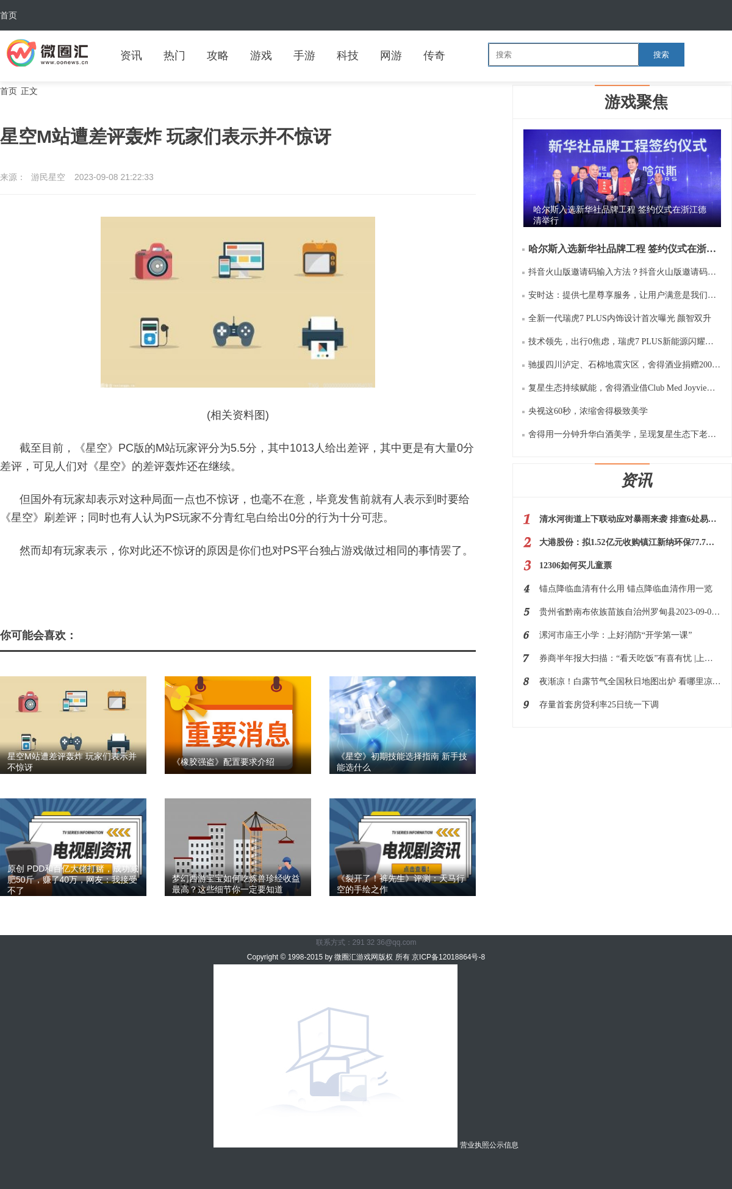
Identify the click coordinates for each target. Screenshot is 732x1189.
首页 (8, 15)
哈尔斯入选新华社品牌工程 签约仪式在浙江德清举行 (624, 249)
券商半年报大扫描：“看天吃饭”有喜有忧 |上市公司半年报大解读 (630, 658)
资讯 (131, 55)
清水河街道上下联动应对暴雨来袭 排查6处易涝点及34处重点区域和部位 (630, 519)
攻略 (218, 55)
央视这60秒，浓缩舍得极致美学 (588, 411)
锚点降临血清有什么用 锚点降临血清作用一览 (625, 588)
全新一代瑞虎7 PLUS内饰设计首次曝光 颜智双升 (619, 318)
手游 (304, 55)
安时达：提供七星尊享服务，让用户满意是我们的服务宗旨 (624, 295)
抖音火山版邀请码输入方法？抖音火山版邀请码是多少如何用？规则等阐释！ (624, 271)
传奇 (434, 55)
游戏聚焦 (636, 102)
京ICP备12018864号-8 (448, 957)
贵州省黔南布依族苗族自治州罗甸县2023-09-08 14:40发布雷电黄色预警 (630, 611)
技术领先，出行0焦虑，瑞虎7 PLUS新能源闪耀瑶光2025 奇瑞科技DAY (624, 341)
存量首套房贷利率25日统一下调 (599, 704)
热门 (174, 55)
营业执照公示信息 (366, 1145)
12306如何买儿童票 (575, 565)
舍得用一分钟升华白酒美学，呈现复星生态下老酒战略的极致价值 (624, 434)
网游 (391, 55)
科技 (348, 55)
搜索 (661, 54)
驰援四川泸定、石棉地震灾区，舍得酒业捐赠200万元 (624, 364)
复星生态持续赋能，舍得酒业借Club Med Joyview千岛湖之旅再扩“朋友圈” (624, 387)
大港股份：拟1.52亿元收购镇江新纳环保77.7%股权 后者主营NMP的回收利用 (630, 542)
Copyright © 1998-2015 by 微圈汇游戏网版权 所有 (329, 957)
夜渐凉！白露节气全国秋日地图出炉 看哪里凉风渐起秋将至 (630, 681)
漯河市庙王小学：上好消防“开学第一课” (615, 635)
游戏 (261, 55)
